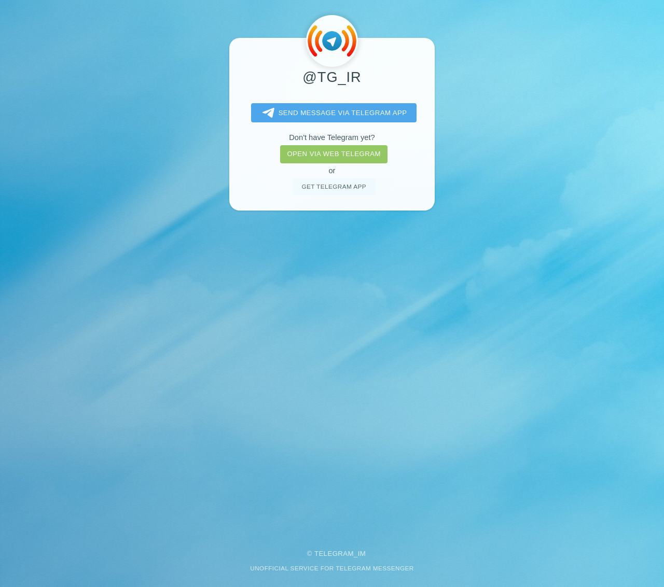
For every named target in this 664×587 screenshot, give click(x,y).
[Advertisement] (332, 372)
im (362, 553)
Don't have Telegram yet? (332, 137)
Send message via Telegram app (332, 113)
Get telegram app (333, 186)
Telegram (334, 553)
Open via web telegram (333, 154)
